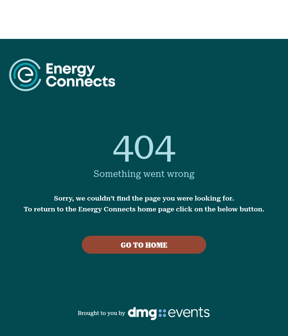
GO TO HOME (144, 245)
